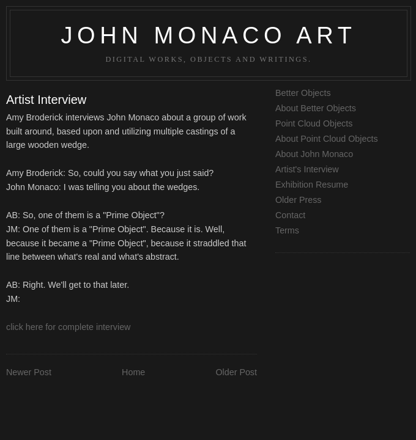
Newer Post (28, 372)
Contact (290, 215)
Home (133, 372)
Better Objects (303, 93)
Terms (287, 230)
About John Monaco (314, 154)
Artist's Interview (307, 169)
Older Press (298, 200)
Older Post (236, 372)
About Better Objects (315, 108)
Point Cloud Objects (313, 123)
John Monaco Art (208, 35)
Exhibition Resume (311, 184)
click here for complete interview (68, 327)
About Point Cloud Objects (326, 139)
